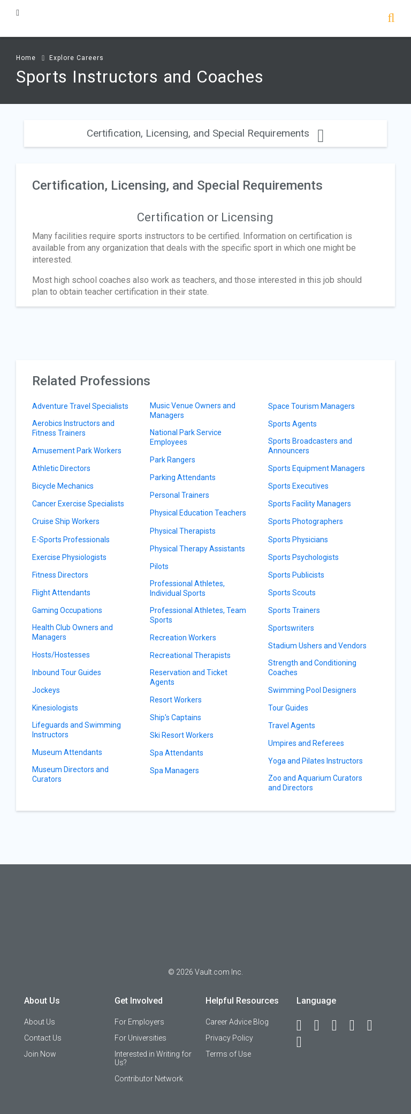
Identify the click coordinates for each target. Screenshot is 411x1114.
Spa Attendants (176, 753)
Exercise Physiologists (69, 557)
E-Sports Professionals (71, 539)
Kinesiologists (55, 708)
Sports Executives (298, 486)
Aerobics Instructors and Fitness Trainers (73, 428)
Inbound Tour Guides (66, 672)
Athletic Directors (61, 468)
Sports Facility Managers (309, 503)
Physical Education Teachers (198, 513)
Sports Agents (292, 424)
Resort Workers (176, 700)
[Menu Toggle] (17, 13)
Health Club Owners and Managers (72, 632)
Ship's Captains (175, 717)
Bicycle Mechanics (63, 486)
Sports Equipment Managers (316, 468)
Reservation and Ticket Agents (188, 677)
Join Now (40, 1054)
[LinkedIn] (321, 1026)
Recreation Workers (183, 637)
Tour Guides (288, 708)
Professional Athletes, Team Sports (198, 615)
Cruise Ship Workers (66, 521)
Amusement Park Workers (76, 450)
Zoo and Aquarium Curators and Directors (315, 783)
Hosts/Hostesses (61, 655)
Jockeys (46, 690)
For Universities (140, 1038)
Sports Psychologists (303, 557)
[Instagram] (356, 1026)
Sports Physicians (298, 539)
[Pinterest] (374, 1026)
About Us (39, 1022)
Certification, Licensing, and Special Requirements (205, 133)
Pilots (159, 566)
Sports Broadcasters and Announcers (310, 446)
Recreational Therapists (190, 655)
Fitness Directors (60, 575)
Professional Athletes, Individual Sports (187, 588)
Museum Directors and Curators (70, 774)
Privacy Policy (229, 1038)
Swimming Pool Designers (312, 690)
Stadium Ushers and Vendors (317, 645)
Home (26, 58)
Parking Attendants (183, 477)
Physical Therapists (183, 531)
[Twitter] (339, 1026)
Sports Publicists (296, 575)
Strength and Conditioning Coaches (312, 668)
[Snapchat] (303, 1042)
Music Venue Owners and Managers (192, 410)
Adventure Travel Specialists (80, 406)
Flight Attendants (61, 592)
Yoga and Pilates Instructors (315, 761)
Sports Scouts (292, 592)
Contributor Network (149, 1078)
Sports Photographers (305, 521)
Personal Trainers (179, 495)
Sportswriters (291, 628)
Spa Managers (174, 770)
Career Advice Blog (237, 1022)
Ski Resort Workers (182, 735)
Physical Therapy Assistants (197, 548)
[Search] (390, 19)
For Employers (139, 1022)
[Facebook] (303, 1026)
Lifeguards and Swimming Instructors (76, 730)
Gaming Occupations (67, 610)
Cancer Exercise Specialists (78, 503)
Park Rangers (172, 459)
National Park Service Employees (186, 437)
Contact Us (43, 1038)
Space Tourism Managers (311, 406)
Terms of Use (228, 1054)
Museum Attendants (67, 752)
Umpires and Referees (306, 743)
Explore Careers (76, 58)
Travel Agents (291, 725)
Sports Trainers (294, 610)
